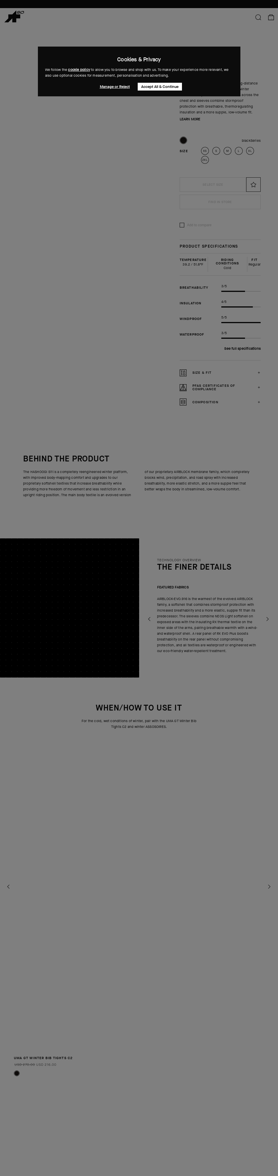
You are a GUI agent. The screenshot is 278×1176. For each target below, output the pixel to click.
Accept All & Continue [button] (159, 86)
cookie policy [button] (79, 69)
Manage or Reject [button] (115, 86)
